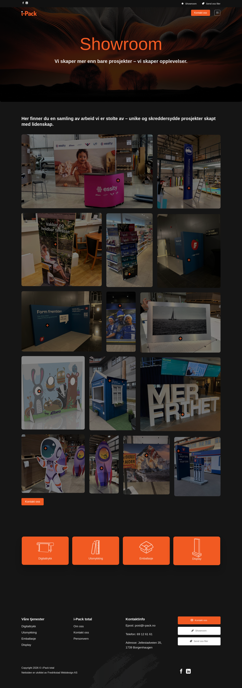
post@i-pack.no (145, 625)
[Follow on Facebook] (23, 3)
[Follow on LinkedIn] (27, 3)
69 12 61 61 (144, 634)
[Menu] (217, 13)
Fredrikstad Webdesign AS (62, 672)
